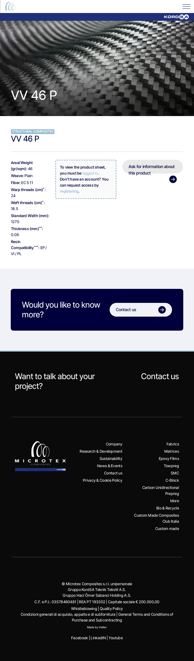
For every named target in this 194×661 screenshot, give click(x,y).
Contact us (160, 376)
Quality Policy (111, 608)
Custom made (167, 528)
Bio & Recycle (167, 508)
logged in (90, 173)
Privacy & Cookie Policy (102, 480)
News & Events (109, 465)
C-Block (172, 480)
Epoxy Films (169, 458)
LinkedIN (98, 637)
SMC (175, 473)
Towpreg (171, 465)
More (174, 500)
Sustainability (111, 458)
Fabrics (173, 444)
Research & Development (101, 451)
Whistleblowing (84, 608)
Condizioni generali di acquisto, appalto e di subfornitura (68, 614)
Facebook (79, 637)
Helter (103, 627)
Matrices (171, 451)
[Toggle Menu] (186, 6)
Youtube (116, 637)
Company (114, 444)
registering (69, 191)
